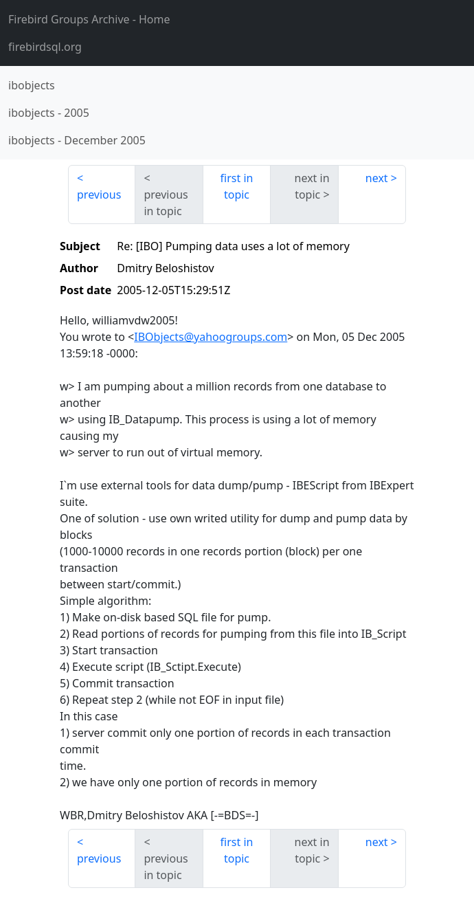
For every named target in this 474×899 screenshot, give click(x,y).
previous (99, 194)
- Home (89, 19)
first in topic (237, 186)
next (376, 178)
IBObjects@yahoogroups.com (210, 336)
